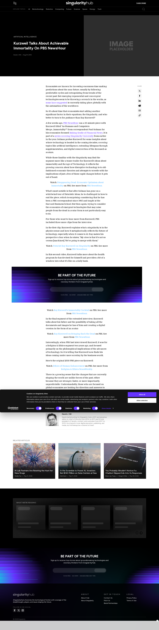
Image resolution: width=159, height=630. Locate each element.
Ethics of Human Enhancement (69, 366)
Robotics (49, 13)
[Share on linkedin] (140, 101)
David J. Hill (17, 55)
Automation (51, 407)
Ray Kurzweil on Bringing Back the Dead (74, 334)
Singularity (73, 407)
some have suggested (56, 103)
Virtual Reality (86, 407)
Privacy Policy (131, 598)
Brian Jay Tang (110, 476)
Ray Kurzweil (62, 407)
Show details (106, 626)
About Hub (85, 598)
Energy (92, 13)
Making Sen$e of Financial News (86, 133)
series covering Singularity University (74, 136)
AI (29, 13)
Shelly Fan (18, 476)
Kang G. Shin (123, 476)
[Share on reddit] (140, 106)
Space (84, 13)
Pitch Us (107, 601)
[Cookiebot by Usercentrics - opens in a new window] (13, 626)
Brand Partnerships (111, 603)
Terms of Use (131, 601)
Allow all (142, 612)
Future (68, 13)
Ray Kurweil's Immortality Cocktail (71, 310)
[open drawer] (15, 5)
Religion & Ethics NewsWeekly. (77, 369)
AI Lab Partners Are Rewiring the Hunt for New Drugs (34, 471)
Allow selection (142, 618)
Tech (99, 13)
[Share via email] (140, 110)
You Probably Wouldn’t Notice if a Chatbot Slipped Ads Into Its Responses (123, 471)
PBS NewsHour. (94, 186)
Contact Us (108, 598)
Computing (59, 13)
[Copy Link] (140, 115)
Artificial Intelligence (25, 37)
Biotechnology (38, 13)
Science (77, 13)
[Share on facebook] (140, 96)
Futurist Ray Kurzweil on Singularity (71, 246)
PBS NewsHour (70, 123)
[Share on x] (140, 91)
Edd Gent (63, 476)
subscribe (141, 5)
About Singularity (87, 601)
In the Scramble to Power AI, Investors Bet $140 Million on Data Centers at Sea (78, 471)
